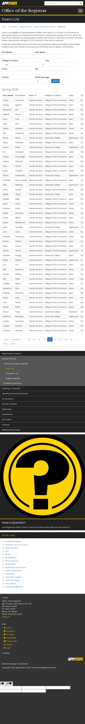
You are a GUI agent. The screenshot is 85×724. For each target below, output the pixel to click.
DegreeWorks (11, 548)
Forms (7, 554)
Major (33, 95)
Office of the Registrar (24, 10)
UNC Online (6, 419)
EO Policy (9, 634)
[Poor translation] (9, 684)
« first (5, 339)
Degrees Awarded (13, 378)
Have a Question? (14, 522)
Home (4, 27)
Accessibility (10, 638)
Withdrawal (6, 409)
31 (44, 339)
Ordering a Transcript (11, 388)
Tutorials (5, 424)
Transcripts (10, 573)
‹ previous (16, 339)
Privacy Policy (10, 641)
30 (39, 339)
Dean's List (10, 368)
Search (55, 81)
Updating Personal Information (15, 393)
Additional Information (11, 430)
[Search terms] (61, 3)
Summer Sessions (9, 404)
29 (34, 339)
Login (7, 648)
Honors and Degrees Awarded (44, 27)
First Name (7, 52)
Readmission (7, 414)
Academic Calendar (13, 541)
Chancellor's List (12, 373)
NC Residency (8, 398)
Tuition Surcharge (12, 580)
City (47, 60)
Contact (8, 644)
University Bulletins (14, 586)
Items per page (42, 77)
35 (66, 339)
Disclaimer (9, 631)
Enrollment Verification (13, 383)
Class (71, 95)
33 (55, 339)
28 (29, 339)
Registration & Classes (11, 353)
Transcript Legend (13, 577)
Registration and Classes (15, 567)
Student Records (25, 27)
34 (60, 339)
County (5, 77)
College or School (10, 60)
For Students (13, 27)
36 (71, 339)
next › (5, 343)
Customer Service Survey (16, 544)
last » (13, 343)
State (4, 69)
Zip (36, 69)
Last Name (40, 52)
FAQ (6, 551)
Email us (6, 616)
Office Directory (12, 561)
